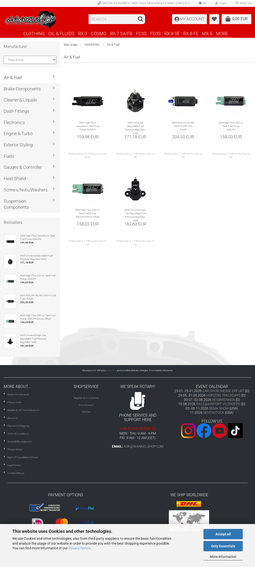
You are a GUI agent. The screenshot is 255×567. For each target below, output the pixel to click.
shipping (111, 370)
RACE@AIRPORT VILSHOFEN (218, 404)
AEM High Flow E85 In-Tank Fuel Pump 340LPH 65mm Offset (87, 213)
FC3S (141, 33)
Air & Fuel (13, 77)
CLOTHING (34, 33)
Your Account (86, 405)
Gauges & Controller (23, 167)
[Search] (140, 19)
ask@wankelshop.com (143, 446)
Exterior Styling (18, 144)
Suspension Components (16, 204)
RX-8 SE (172, 33)
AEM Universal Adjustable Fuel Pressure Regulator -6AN (135, 128)
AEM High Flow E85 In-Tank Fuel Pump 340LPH (230, 126)
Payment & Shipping (18, 426)
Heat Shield (15, 178)
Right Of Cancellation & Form (22, 457)
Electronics (14, 122)
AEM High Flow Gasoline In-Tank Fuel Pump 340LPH (87, 126)
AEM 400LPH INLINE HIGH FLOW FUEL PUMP (183, 126)
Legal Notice (13, 465)
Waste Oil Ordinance (18, 394)
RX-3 (82, 33)
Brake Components (22, 88)
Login (221, 3)
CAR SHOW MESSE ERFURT (223, 391)
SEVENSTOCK (213, 412)
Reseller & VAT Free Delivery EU (23, 410)
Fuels (9, 156)
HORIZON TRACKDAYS (223, 395)
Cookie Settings (15, 473)
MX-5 (207, 33)
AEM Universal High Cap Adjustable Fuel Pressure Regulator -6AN (135, 215)
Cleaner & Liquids (20, 99)
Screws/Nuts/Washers (26, 189)
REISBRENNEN (223, 400)
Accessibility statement (19, 441)
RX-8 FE (190, 33)
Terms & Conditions (18, 433)
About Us (12, 418)
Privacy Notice (79, 548)
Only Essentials (223, 546)
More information (223, 557)
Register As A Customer (86, 398)
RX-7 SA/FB (121, 33)
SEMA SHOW (219, 408)
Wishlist (86, 412)
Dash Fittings (16, 111)
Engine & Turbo (18, 133)
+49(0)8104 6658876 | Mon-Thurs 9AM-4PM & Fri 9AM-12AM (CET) (144, 3)
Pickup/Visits (14, 402)
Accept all (223, 534)
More (222, 33)
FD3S (155, 33)
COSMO (98, 33)
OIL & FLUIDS (61, 33)
